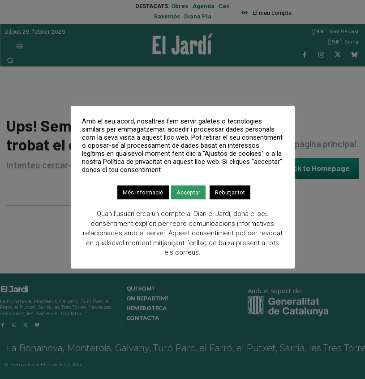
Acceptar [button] (188, 192)
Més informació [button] (143, 192)
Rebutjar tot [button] (230, 192)
